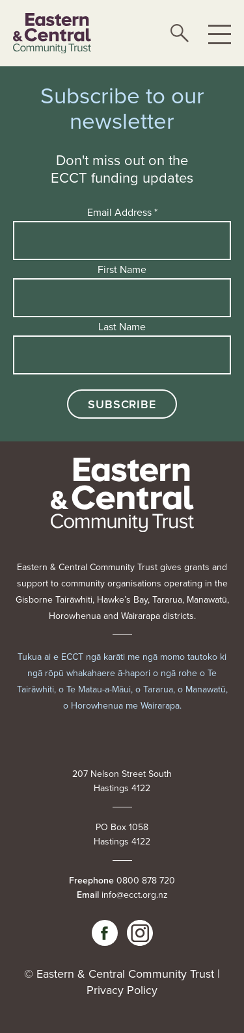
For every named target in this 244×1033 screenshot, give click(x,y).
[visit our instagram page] (140, 933)
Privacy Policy (122, 990)
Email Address (122, 212)
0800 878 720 (145, 880)
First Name (122, 269)
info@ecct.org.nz (135, 894)
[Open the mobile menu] (219, 33)
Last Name (122, 326)
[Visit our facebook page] (105, 933)
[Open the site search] (180, 33)
